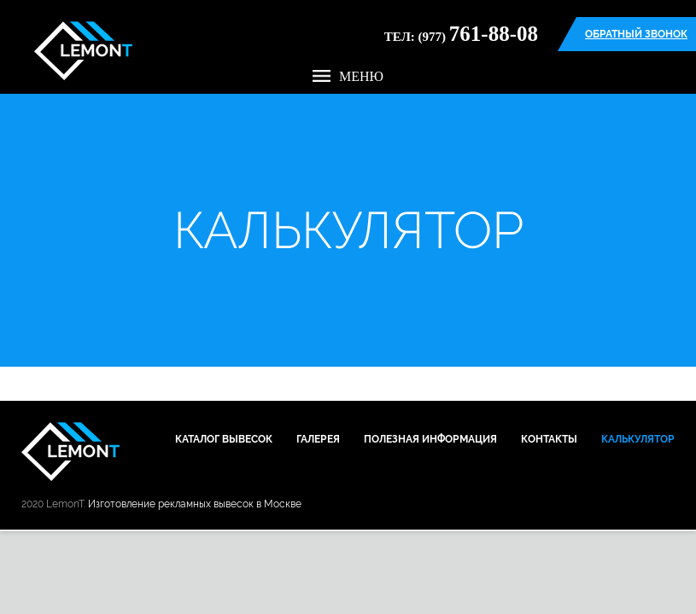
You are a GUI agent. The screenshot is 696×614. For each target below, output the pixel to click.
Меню (348, 76)
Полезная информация (430, 439)
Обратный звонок (636, 34)
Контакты (549, 439)
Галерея (318, 439)
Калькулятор (638, 439)
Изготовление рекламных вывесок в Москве (194, 504)
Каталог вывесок (223, 439)
